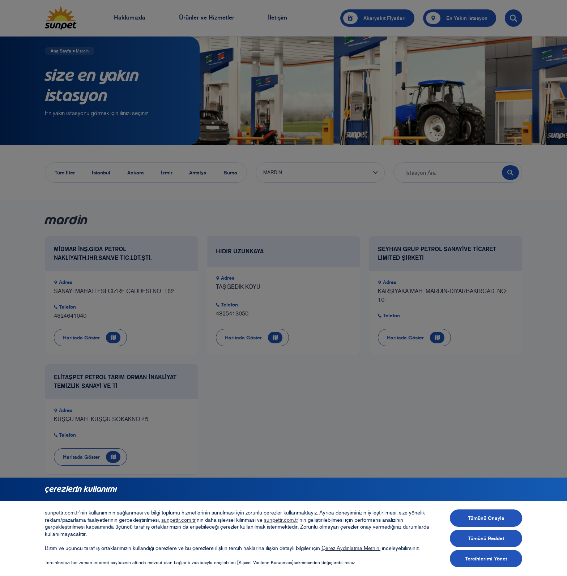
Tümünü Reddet (486, 538)
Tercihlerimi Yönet (486, 559)
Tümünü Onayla (486, 518)
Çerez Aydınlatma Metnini (350, 548)
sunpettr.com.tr (62, 512)
